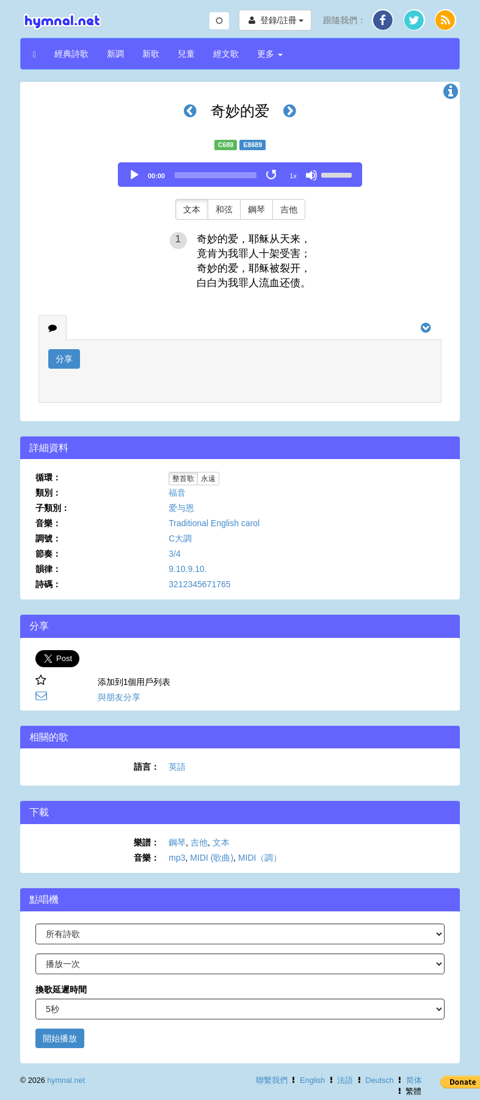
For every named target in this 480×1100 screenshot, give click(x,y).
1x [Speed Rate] (293, 175)
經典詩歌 (71, 54)
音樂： (48, 523)
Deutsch (379, 1080)
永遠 (208, 478)
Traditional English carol (214, 523)
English (312, 1080)
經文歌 (226, 54)
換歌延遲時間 (61, 989)
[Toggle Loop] (272, 175)
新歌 (150, 54)
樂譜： (146, 842)
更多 (270, 54)
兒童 (186, 54)
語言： (146, 767)
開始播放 (60, 1038)
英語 (177, 767)
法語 (345, 1080)
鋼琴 (256, 209)
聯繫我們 (272, 1080)
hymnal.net (66, 1080)
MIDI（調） (260, 858)
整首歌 (183, 478)
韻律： (48, 569)
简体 (414, 1080)
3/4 (174, 554)
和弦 (224, 209)
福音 (177, 493)
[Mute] (311, 175)
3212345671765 (199, 584)
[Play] (134, 175)
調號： (48, 538)
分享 (64, 359)
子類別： (52, 508)
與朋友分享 (119, 697)
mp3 (177, 858)
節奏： (48, 554)
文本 (191, 209)
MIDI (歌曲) (211, 858)
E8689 (253, 144)
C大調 (180, 538)
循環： (48, 477)
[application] (240, 174)
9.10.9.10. (187, 569)
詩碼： (48, 584)
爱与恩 (181, 508)
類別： (48, 493)
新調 (115, 54)
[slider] (215, 175)
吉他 (288, 209)
